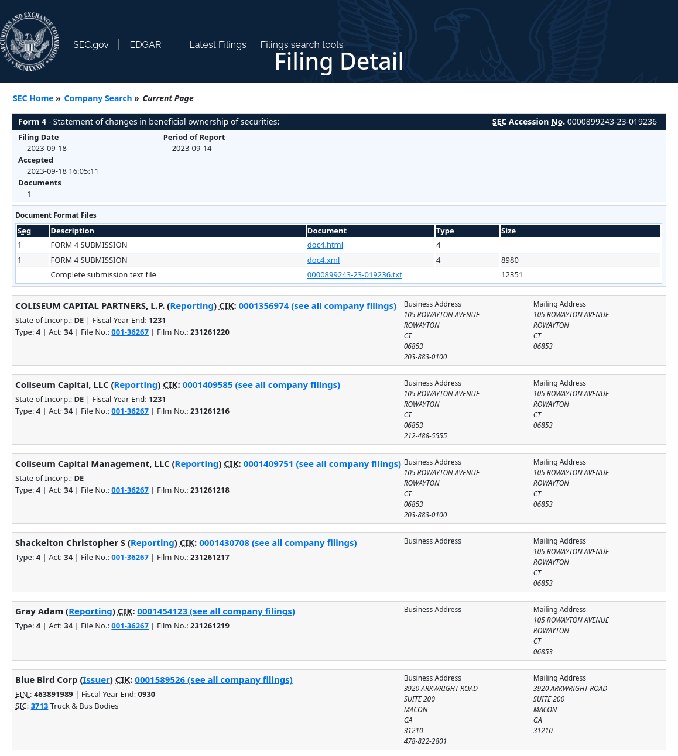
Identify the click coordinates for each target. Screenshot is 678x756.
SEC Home (33, 98)
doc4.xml (323, 260)
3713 (40, 705)
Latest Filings (217, 44)
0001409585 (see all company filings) (261, 384)
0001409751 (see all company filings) (322, 463)
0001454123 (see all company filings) (216, 611)
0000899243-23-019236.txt (354, 274)
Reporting (192, 305)
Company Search (98, 98)
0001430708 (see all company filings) (278, 542)
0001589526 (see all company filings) (213, 679)
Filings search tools (302, 44)
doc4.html (325, 244)
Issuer (96, 679)
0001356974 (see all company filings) (317, 305)
